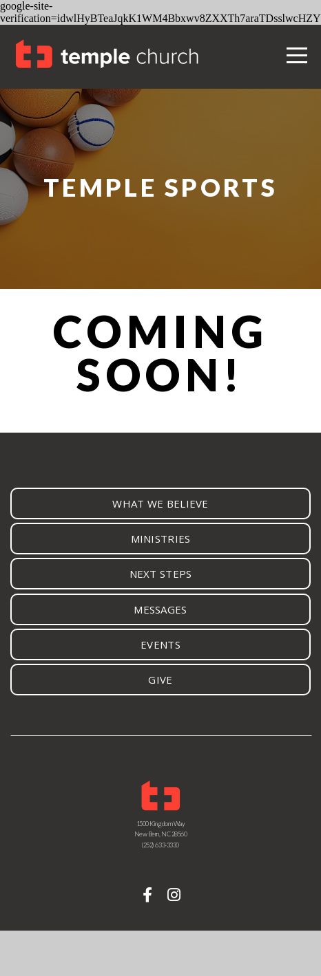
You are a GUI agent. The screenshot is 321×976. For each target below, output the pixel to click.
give (160, 679)
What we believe (160, 503)
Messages (160, 609)
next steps (161, 574)
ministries (161, 538)
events (160, 644)
